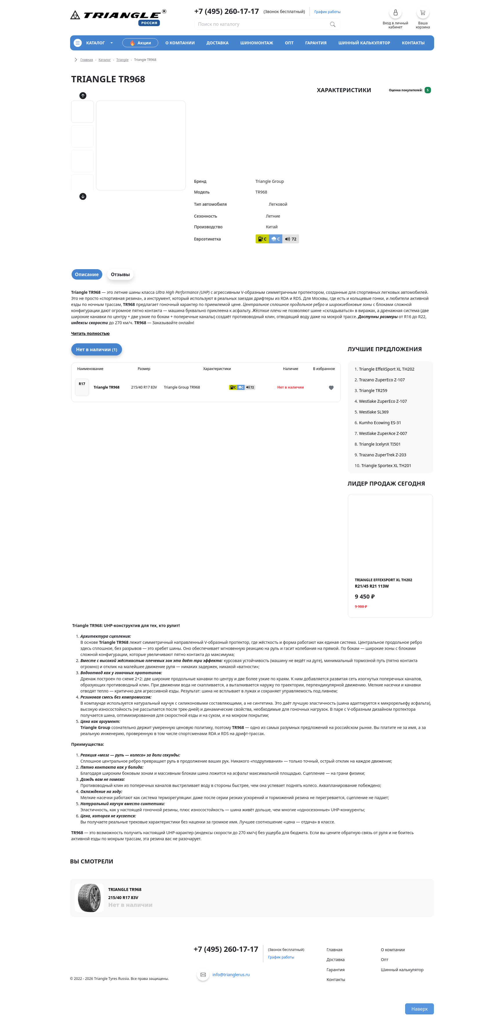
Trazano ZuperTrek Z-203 (382, 455)
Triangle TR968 (106, 387)
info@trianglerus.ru (231, 974)
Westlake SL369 (374, 412)
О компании (393, 949)
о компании (180, 42)
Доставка (336, 959)
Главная (87, 59)
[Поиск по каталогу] (333, 24)
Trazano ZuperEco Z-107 (382, 379)
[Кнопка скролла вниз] (83, 196)
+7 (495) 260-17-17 (226, 11)
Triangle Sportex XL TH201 (386, 465)
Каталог (105, 59)
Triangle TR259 (373, 390)
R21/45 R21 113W (383, 582)
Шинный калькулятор (402, 969)
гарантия (316, 42)
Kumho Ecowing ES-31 (380, 422)
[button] (395, 18)
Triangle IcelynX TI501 (380, 444)
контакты (413, 42)
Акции (140, 43)
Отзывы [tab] (120, 274)
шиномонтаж (256, 42)
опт (289, 42)
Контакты (336, 979)
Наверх (420, 1009)
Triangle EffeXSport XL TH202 (386, 369)
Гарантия (336, 969)
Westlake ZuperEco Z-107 (383, 401)
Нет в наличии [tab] (96, 349)
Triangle (123, 59)
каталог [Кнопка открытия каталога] (89, 43)
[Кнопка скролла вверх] (83, 95)
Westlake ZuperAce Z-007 (383, 433)
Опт (384, 959)
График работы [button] (327, 11)
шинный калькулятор (364, 42)
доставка (218, 42)
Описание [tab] (87, 274)
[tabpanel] (252, 312)
